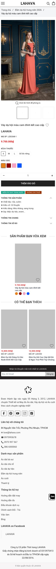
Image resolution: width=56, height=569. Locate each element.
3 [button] (31, 97)
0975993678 (10, 437)
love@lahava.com (11, 432)
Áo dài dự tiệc (7, 469)
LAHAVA (10, 534)
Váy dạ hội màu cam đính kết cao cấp (27, 289)
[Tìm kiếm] (48, 3)
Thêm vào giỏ (28, 183)
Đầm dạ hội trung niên (11, 473)
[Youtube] (17, 413)
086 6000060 (10, 447)
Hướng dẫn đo (8, 500)
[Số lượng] (28, 175)
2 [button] (29, 97)
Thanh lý (5, 483)
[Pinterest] (10, 413)
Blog (3, 519)
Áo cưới (5, 478)
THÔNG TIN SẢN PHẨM (26, 198)
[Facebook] (3, 413)
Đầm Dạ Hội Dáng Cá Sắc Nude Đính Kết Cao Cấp (12, 358)
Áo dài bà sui (7, 459)
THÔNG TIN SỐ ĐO (26, 223)
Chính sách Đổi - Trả (10, 510)
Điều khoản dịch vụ (10, 505)
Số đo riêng (24, 154)
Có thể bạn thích (28, 302)
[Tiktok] (31, 413)
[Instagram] (24, 413)
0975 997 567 (10, 442)
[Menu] (3, 3)
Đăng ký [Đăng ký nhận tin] (50, 374)
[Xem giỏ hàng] (53, 3)
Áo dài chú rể (7, 464)
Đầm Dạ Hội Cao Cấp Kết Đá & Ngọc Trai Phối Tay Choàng (42, 358)
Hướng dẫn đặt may (10, 495)
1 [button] (26, 97)
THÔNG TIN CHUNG (26, 218)
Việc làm (5, 514)
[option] (28, 60)
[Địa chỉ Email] (23, 374)
